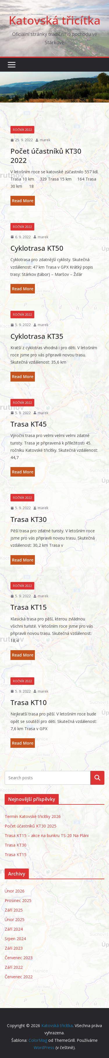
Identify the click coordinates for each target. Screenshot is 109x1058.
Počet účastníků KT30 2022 (45, 155)
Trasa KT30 (28, 519)
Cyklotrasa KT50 (36, 248)
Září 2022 (14, 967)
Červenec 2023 (19, 957)
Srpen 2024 (15, 938)
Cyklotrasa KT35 (36, 336)
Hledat (97, 778)
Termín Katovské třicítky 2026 (33, 816)
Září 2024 (14, 929)
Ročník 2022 (22, 130)
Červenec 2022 (19, 976)
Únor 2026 (14, 891)
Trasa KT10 (28, 702)
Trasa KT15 (28, 607)
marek (45, 139)
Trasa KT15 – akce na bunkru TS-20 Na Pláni (47, 835)
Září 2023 (14, 948)
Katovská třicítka (55, 20)
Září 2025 (14, 910)
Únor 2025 (14, 919)
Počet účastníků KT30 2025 (30, 826)
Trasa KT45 (28, 424)
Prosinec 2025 (18, 900)
